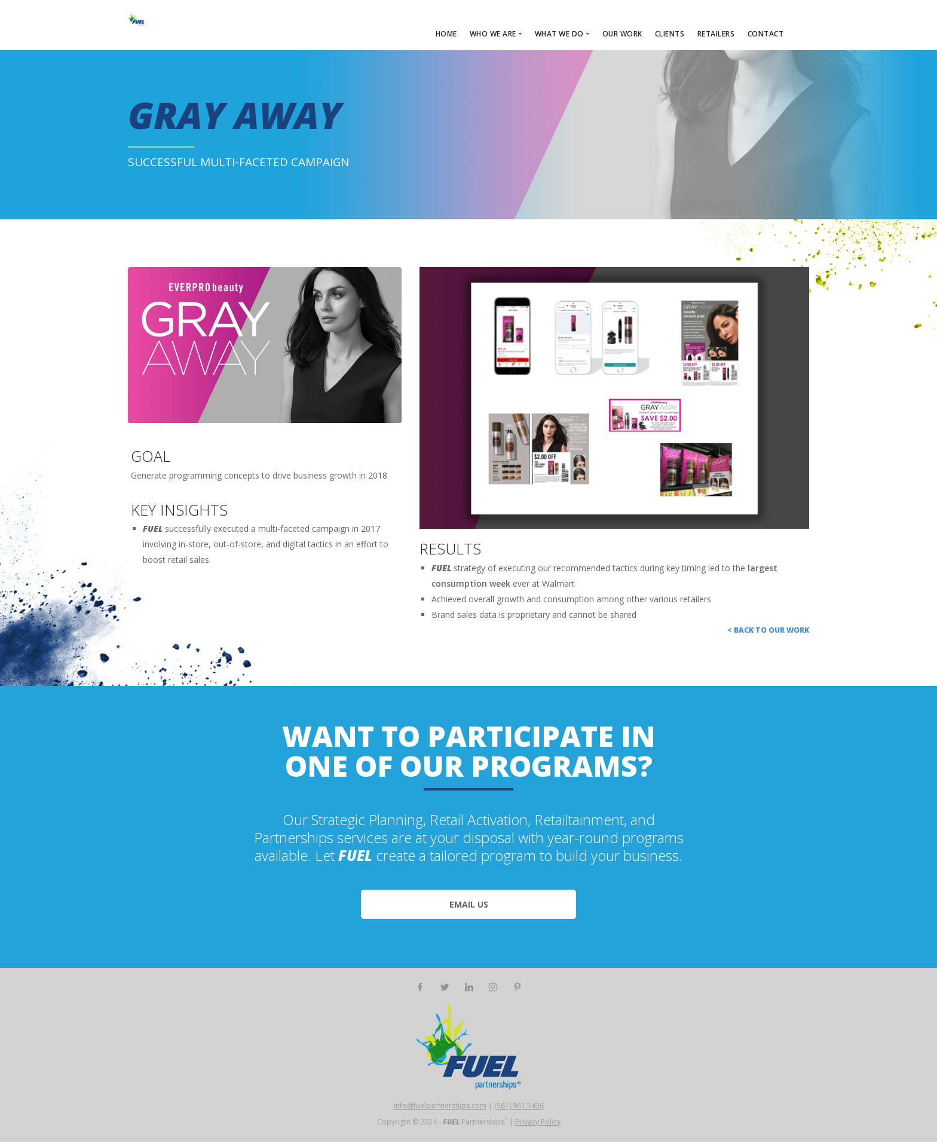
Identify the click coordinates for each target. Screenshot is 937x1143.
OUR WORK (622, 34)
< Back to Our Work (768, 631)
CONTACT (766, 34)
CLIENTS (670, 34)
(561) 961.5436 (519, 1107)
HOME (446, 34)
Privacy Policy (538, 1123)
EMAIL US (468, 905)
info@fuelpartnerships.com (440, 1107)
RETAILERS (716, 34)
